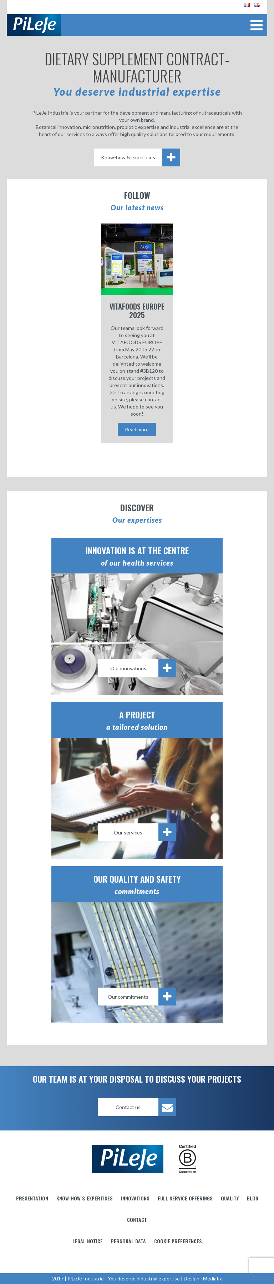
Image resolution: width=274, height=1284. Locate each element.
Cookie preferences (178, 1241)
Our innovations (143, 668)
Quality (230, 1198)
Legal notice (87, 1241)
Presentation (32, 1198)
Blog (252, 1198)
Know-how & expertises (140, 157)
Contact (137, 1219)
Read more (137, 429)
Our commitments (142, 996)
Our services (145, 832)
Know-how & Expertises (84, 1198)
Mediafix (212, 1278)
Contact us (146, 1107)
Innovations (135, 1198)
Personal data (128, 1241)
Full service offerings (185, 1198)
